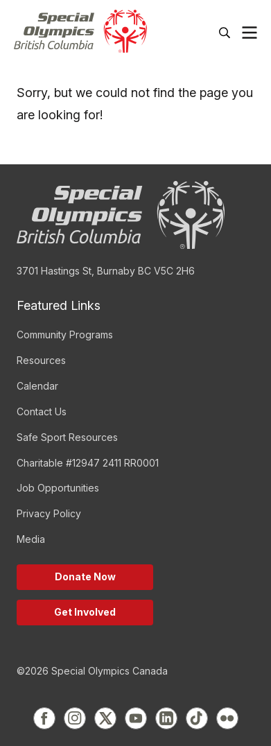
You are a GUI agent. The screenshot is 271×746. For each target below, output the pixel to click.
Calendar (37, 386)
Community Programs (65, 334)
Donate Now (85, 576)
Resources (41, 360)
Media (31, 539)
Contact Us (42, 411)
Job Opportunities (58, 488)
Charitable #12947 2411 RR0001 (88, 463)
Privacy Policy (49, 513)
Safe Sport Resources (67, 437)
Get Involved (85, 612)
